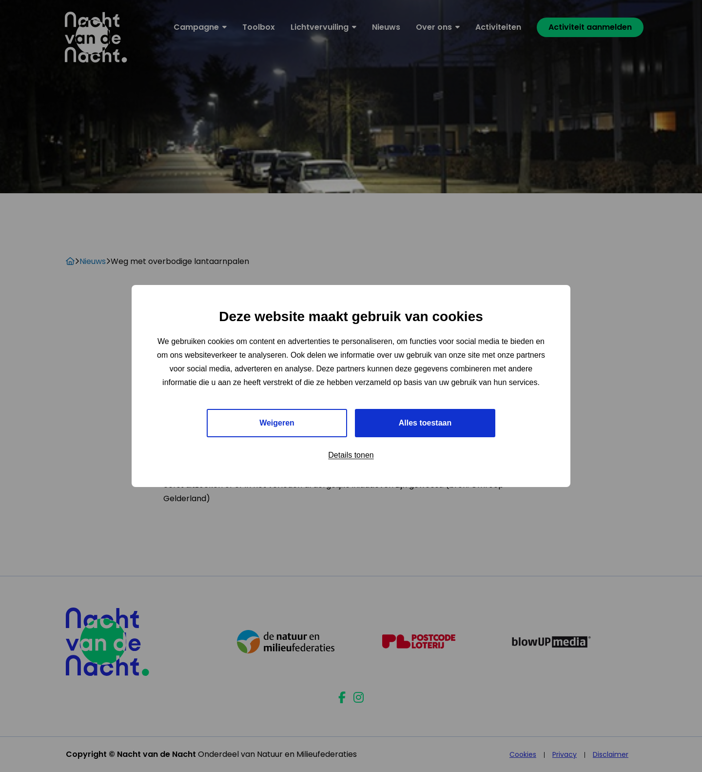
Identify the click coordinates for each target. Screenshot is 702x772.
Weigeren (276, 423)
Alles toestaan (425, 423)
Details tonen (350, 455)
